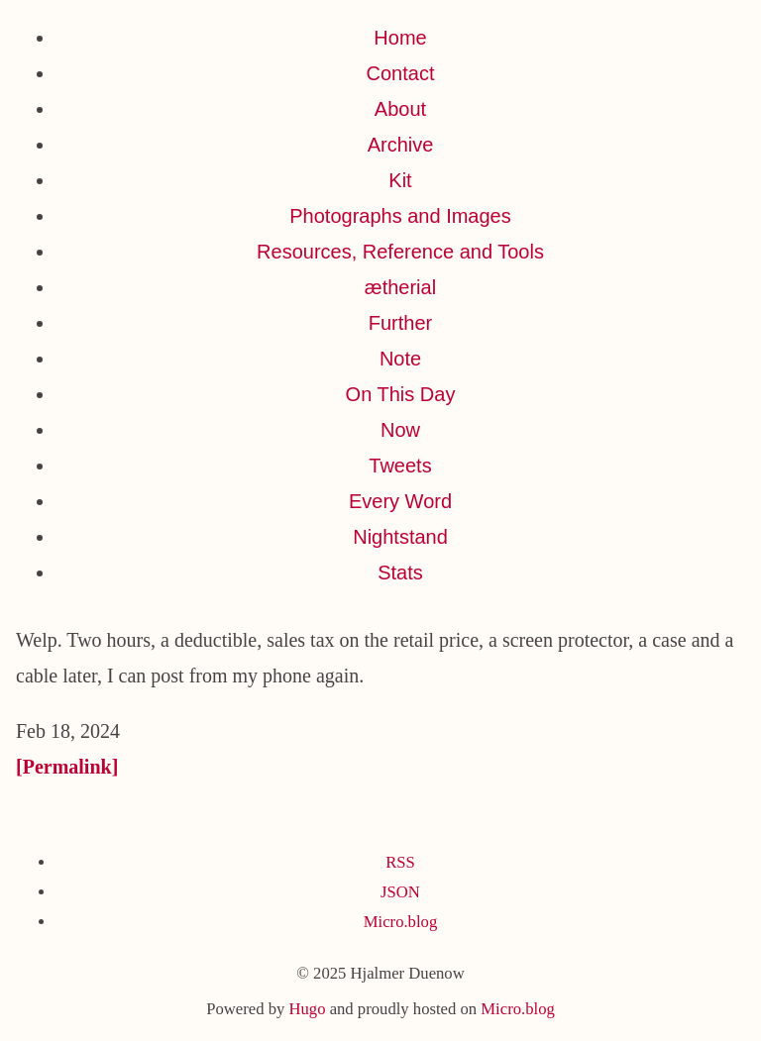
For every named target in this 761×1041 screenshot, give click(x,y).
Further (400, 323)
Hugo (306, 1008)
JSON (400, 892)
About (400, 109)
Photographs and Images (400, 216)
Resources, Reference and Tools (400, 251)
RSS (400, 862)
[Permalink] (67, 767)
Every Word (400, 501)
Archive (401, 145)
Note (400, 358)
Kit (399, 180)
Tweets (400, 465)
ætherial (400, 287)
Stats (400, 572)
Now (400, 430)
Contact (401, 73)
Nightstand (400, 537)
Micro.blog (400, 921)
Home (400, 38)
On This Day (401, 394)
